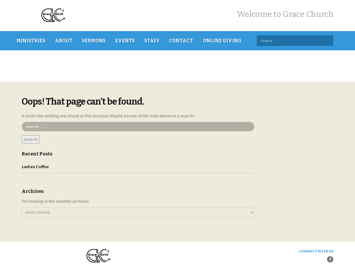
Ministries (31, 40)
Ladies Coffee (35, 166)
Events (125, 40)
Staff (152, 40)
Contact (181, 40)
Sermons (94, 40)
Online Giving (222, 40)
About (63, 40)
